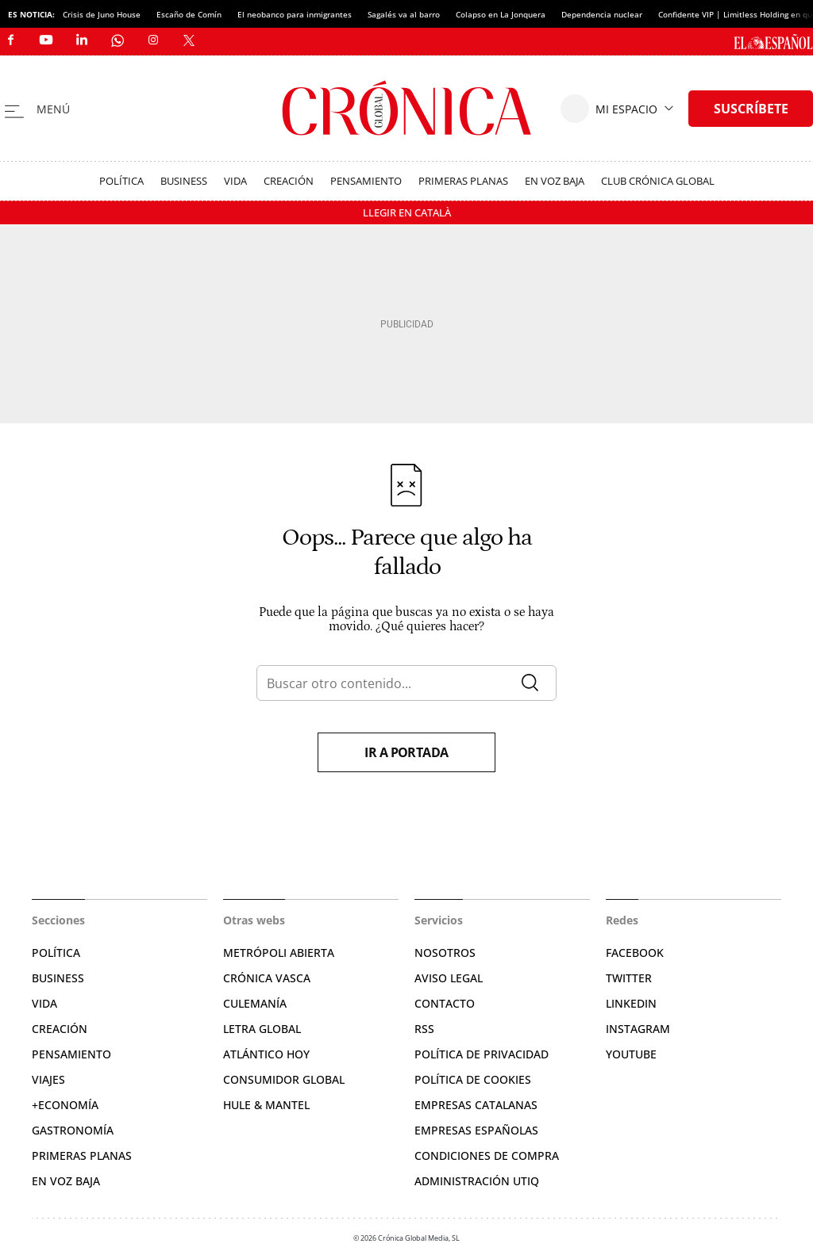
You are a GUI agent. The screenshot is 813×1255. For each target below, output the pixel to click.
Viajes (48, 1079)
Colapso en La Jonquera (500, 14)
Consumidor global (284, 1079)
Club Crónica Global (658, 181)
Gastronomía (73, 1130)
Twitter (629, 977)
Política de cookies (472, 1079)
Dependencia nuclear (601, 14)
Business (183, 181)
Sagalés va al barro (404, 14)
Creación (289, 181)
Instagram (638, 1028)
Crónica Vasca (266, 977)
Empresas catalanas (476, 1104)
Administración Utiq (476, 1180)
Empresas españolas (476, 1130)
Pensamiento (366, 181)
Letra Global (262, 1028)
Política (121, 181)
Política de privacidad (481, 1054)
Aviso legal (448, 977)
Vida (235, 181)
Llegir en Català (407, 212)
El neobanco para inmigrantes (294, 14)
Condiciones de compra (486, 1155)
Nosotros (445, 952)
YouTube (631, 1054)
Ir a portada (406, 752)
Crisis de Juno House (102, 14)
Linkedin (631, 1003)
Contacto (444, 1003)
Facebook (635, 952)
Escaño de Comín (189, 14)
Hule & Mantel (266, 1104)
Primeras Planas (463, 181)
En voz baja (554, 181)
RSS (424, 1028)
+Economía (65, 1104)
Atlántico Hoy (266, 1054)
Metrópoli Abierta (278, 952)
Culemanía (255, 1003)
